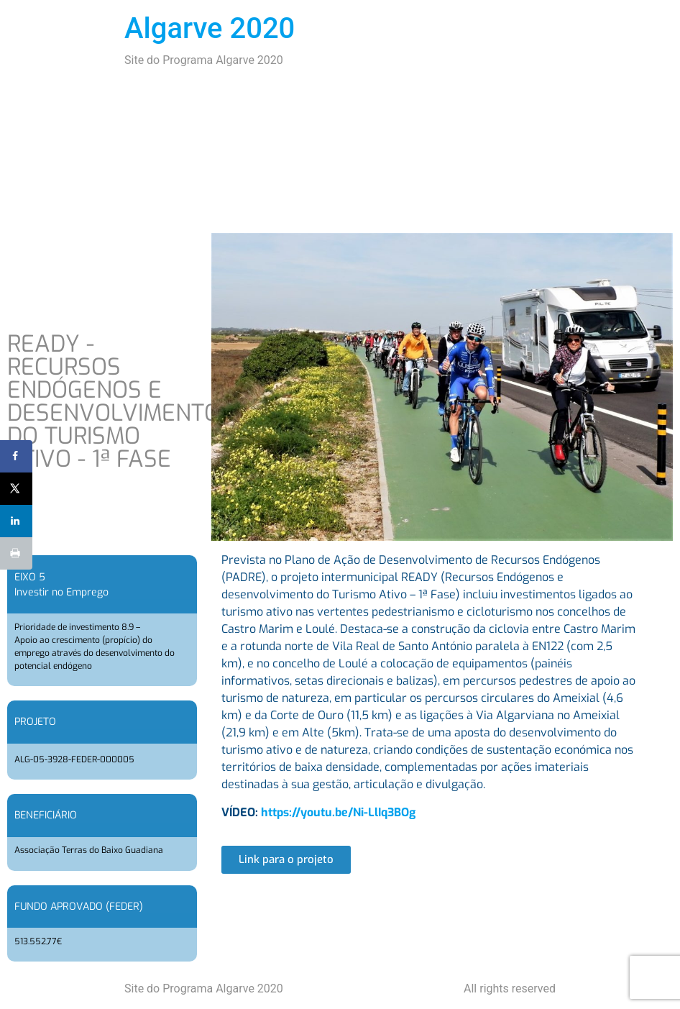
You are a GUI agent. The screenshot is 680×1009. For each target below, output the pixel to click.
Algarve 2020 (209, 28)
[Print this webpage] (16, 553)
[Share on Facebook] (16, 456)
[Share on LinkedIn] (16, 521)
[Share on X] (16, 488)
